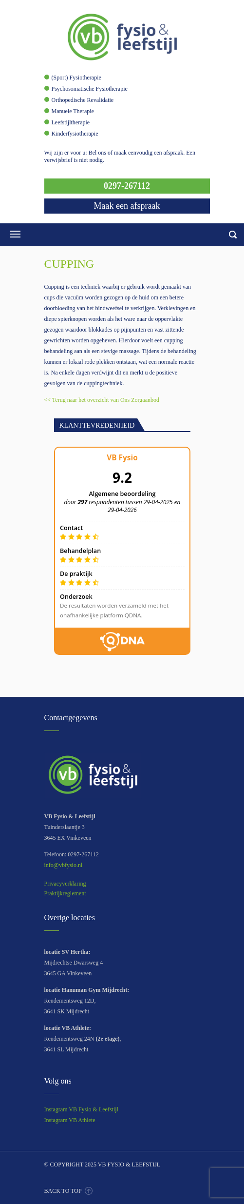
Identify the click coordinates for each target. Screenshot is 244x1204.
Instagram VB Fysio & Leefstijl (81, 1109)
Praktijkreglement (65, 893)
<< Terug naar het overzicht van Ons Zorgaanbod (102, 399)
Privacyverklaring (65, 883)
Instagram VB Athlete (69, 1120)
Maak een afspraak (127, 206)
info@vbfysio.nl (63, 865)
